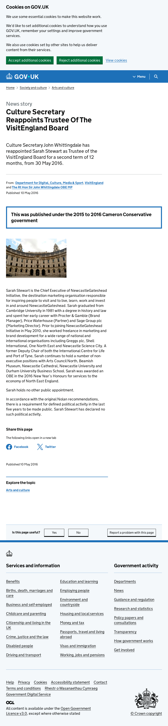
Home (10, 88)
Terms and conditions (23, 688)
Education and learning (79, 581)
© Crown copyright (146, 713)
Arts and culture (63, 88)
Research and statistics (133, 608)
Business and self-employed (29, 604)
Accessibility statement (70, 682)
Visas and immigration (78, 646)
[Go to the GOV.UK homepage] (22, 76)
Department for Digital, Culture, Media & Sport (49, 183)
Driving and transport (23, 655)
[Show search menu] (156, 76)
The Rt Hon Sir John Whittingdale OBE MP (42, 187)
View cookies (116, 60)
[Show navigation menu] (139, 76)
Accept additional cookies (29, 60)
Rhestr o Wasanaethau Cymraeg (71, 688)
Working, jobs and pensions (82, 655)
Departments (125, 581)
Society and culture (33, 88)
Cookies (40, 682)
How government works (133, 640)
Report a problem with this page (132, 532)
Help (10, 682)
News (119, 590)
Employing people (74, 590)
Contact (100, 682)
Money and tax (72, 622)
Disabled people (19, 646)
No (82, 532)
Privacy (24, 682)
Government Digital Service (28, 694)
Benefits (13, 581)
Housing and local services (82, 613)
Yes (58, 532)
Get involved (124, 650)
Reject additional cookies (79, 60)
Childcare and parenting (26, 613)
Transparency (125, 631)
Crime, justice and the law (27, 636)
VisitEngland (94, 183)
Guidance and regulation (134, 599)
